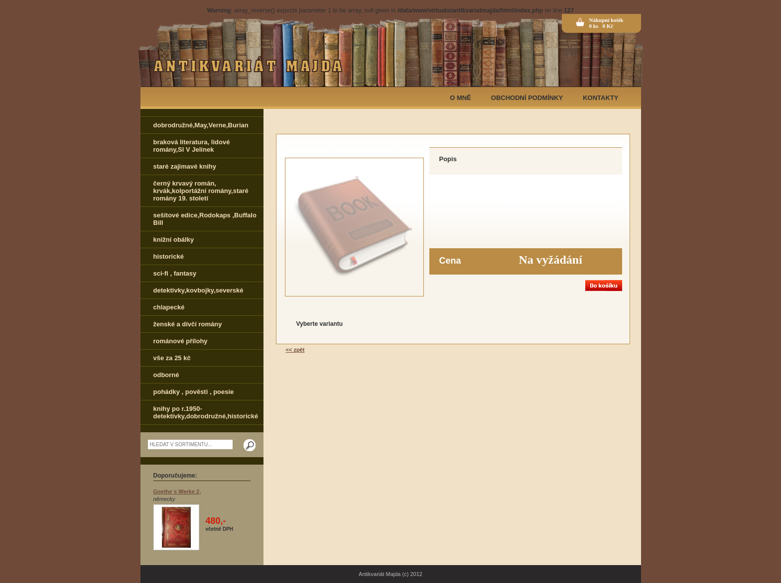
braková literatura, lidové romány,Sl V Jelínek (191, 145)
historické (168, 256)
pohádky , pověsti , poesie (193, 391)
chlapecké (169, 307)
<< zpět (295, 350)
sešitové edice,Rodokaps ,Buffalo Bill (205, 218)
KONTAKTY (600, 97)
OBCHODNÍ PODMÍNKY (527, 97)
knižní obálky (173, 239)
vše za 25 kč (172, 358)
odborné (166, 375)
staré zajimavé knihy (184, 166)
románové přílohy (180, 341)
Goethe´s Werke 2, (177, 491)
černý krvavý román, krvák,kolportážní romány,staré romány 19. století (201, 191)
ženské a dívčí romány (187, 324)
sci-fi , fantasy (175, 273)
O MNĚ (460, 97)
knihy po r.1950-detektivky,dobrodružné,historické (206, 412)
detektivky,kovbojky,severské (198, 290)
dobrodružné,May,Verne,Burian (201, 125)
